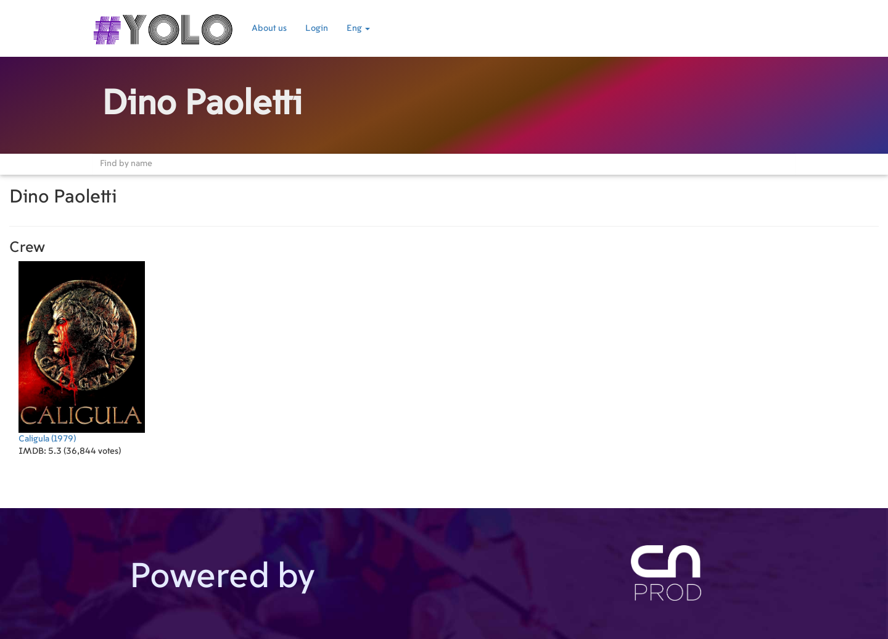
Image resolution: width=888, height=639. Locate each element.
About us (269, 28)
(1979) (81, 352)
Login (316, 28)
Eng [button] (358, 28)
